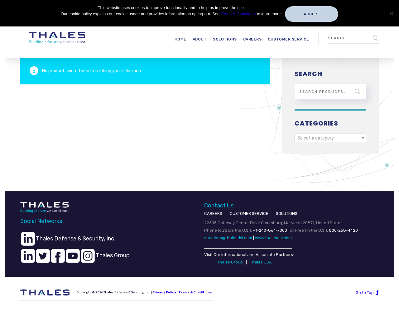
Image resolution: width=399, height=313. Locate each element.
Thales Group (230, 262)
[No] (391, 13)
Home (180, 39)
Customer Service (288, 39)
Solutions (225, 39)
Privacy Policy (164, 292)
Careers (252, 39)
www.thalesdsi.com (273, 237)
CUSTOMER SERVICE (249, 213)
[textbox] (330, 138)
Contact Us (218, 205)
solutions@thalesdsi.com (228, 237)
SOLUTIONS (286, 213)
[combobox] (330, 138)
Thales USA (261, 262)
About (200, 39)
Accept (312, 14)
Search (357, 91)
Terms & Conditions (195, 292)
